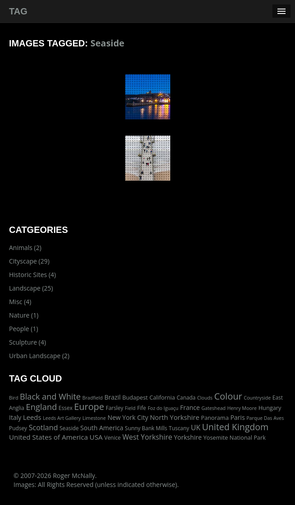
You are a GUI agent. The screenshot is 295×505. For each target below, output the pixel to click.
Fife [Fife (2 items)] (141, 407)
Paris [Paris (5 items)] (237, 417)
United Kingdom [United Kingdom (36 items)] (235, 427)
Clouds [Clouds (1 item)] (205, 398)
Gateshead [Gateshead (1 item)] (213, 408)
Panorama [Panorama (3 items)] (215, 418)
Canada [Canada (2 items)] (186, 397)
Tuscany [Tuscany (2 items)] (179, 428)
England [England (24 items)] (41, 406)
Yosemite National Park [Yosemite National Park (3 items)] (234, 437)
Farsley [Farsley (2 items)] (114, 407)
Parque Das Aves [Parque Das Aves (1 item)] (265, 418)
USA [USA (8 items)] (96, 436)
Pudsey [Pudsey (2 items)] (18, 428)
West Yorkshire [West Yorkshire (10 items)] (147, 437)
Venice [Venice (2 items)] (112, 437)
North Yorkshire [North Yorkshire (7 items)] (175, 417)
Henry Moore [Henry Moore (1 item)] (242, 408)
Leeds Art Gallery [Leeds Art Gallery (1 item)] (62, 418)
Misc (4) (20, 301)
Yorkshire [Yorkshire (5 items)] (188, 437)
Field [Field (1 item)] (130, 408)
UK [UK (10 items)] (195, 427)
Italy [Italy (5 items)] (15, 417)
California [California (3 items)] (162, 397)
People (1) (23, 328)
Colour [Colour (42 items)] (228, 396)
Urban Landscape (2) (39, 355)
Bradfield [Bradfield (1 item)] (92, 398)
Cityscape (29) (29, 261)
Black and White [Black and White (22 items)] (50, 396)
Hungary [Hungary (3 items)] (270, 408)
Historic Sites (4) (32, 274)
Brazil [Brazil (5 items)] (112, 397)
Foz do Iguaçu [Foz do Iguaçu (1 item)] (163, 408)
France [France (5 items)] (190, 407)
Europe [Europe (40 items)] (89, 406)
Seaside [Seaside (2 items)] (68, 428)
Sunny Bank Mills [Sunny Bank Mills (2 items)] (146, 428)
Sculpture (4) (27, 342)
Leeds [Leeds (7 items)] (32, 417)
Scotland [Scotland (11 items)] (43, 427)
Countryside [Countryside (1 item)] (257, 398)
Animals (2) (25, 247)
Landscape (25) (31, 288)
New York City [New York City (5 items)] (128, 417)
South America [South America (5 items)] (101, 427)
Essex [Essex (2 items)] (66, 407)
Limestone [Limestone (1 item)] (94, 418)
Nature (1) (23, 315)
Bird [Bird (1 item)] (13, 398)
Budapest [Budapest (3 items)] (135, 397)
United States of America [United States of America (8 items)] (48, 436)
